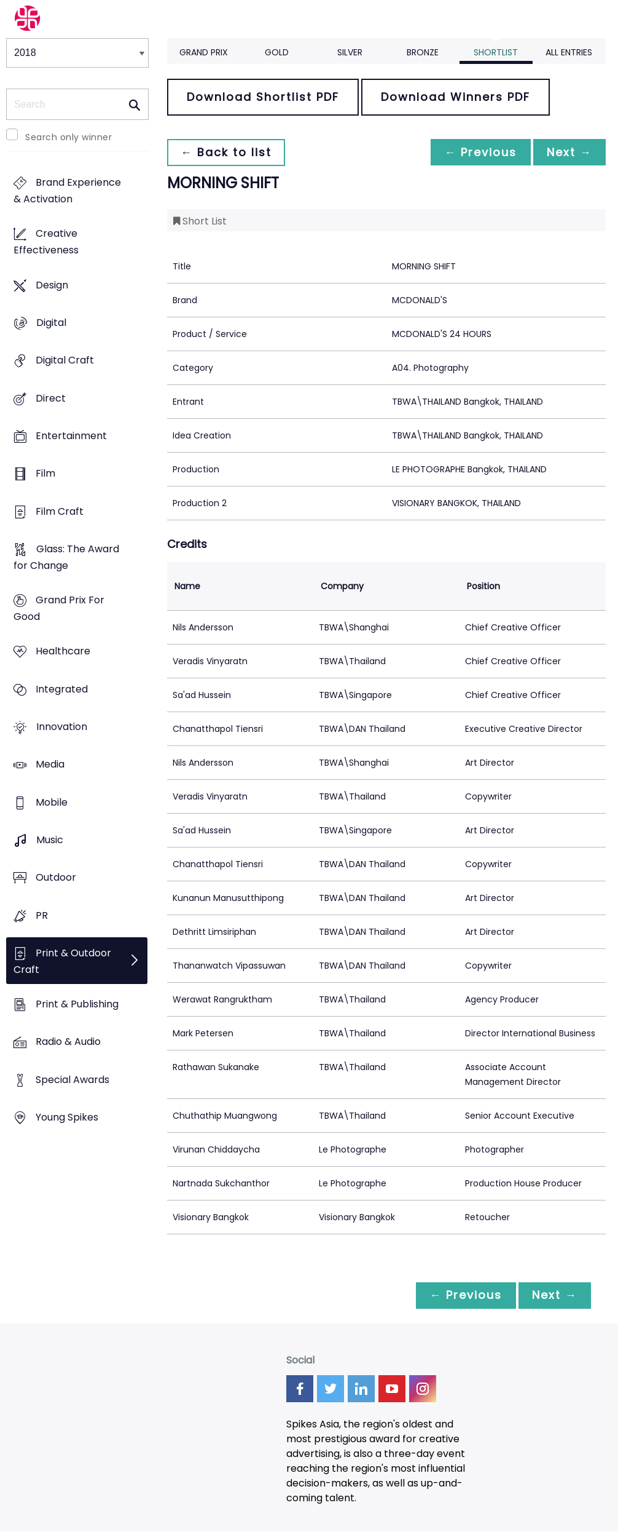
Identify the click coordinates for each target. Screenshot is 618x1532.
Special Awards (72, 1080)
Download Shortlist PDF (263, 97)
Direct (51, 398)
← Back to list (227, 152)
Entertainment (71, 436)
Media (50, 765)
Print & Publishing (77, 1004)
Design (52, 285)
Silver (349, 52)
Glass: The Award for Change (66, 557)
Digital (51, 323)
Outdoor (56, 878)
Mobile (52, 802)
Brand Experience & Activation (67, 191)
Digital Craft (65, 361)
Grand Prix (203, 52)
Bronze (423, 52)
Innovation (61, 727)
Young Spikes (67, 1117)
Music (49, 840)
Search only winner (68, 137)
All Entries (569, 52)
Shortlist (496, 52)
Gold (277, 52)
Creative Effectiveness (46, 242)
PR (42, 915)
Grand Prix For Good (59, 608)
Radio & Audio (68, 1042)
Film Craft (60, 511)
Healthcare (63, 652)
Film (45, 474)
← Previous (477, 152)
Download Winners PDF (455, 97)
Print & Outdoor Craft (62, 961)
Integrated (62, 689)
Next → (568, 152)
